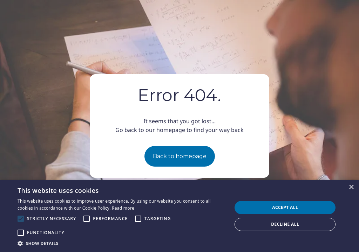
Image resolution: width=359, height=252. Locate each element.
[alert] (179, 216)
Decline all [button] (285, 224)
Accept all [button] (285, 207)
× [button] (351, 187)
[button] (122, 243)
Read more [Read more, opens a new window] (123, 208)
